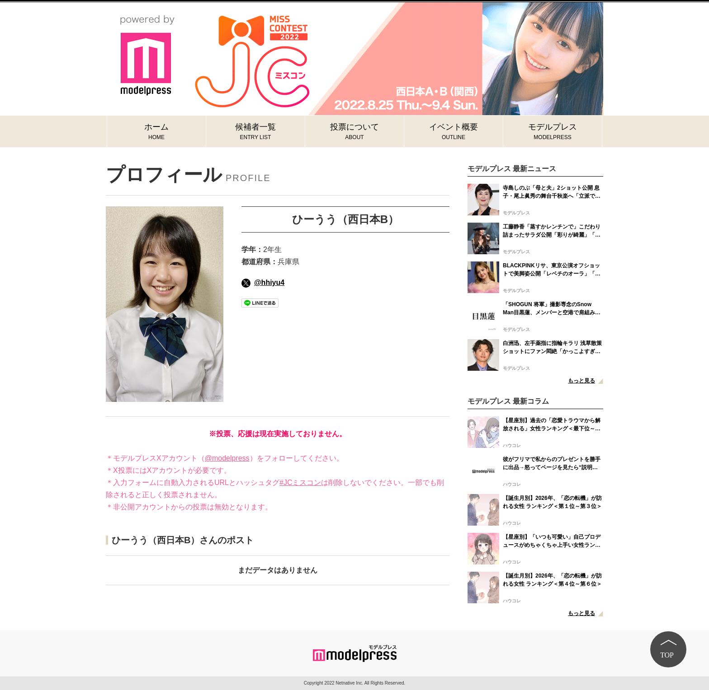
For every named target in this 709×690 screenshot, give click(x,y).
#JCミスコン (300, 482)
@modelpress (227, 458)
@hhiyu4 (262, 282)
